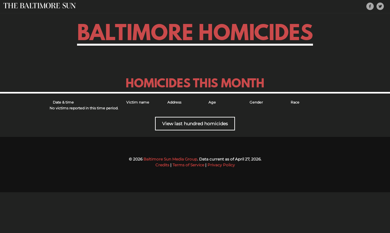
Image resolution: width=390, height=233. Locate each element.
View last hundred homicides (195, 124)
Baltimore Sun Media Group (170, 159)
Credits (162, 164)
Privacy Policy (221, 164)
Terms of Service (188, 164)
